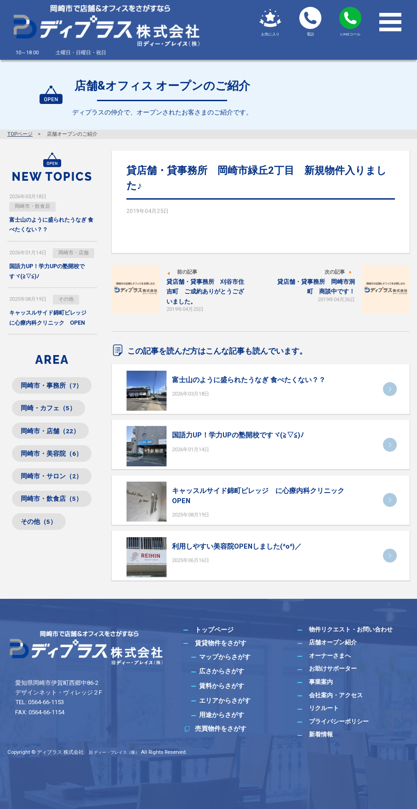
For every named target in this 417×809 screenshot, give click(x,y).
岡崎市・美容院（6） (52, 455)
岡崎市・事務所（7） (52, 386)
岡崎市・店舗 (73, 253)
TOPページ (20, 134)
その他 (66, 300)
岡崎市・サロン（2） (52, 478)
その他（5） (39, 524)
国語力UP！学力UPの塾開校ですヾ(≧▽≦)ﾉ (238, 435)
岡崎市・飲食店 (32, 206)
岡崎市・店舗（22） (50, 432)
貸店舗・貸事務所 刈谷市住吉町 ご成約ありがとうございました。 (205, 291)
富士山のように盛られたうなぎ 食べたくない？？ (249, 380)
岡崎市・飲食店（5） (52, 501)
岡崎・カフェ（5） (48, 409)
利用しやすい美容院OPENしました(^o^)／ (237, 546)
